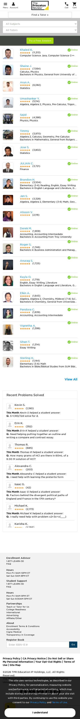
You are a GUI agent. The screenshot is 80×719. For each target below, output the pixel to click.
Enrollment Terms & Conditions (23, 626)
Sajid (23, 114)
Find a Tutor (40, 14)
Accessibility (13, 629)
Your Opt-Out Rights (48, 661)
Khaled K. (26, 49)
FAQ (8, 564)
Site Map (15, 665)
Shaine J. (26, 66)
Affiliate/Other (14, 618)
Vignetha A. (28, 325)
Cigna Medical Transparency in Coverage (20, 633)
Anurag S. (26, 260)
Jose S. (24, 147)
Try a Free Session (40, 40)
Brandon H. (27, 179)
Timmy (24, 130)
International (13, 612)
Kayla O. (25, 276)
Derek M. (26, 228)
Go (73, 644)
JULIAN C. (27, 163)
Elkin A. (25, 293)
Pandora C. (27, 309)
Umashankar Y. (30, 98)
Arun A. (25, 82)
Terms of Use (59, 702)
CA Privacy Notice (34, 658)
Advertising (12, 615)
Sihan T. (25, 341)
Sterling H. (27, 358)
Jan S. (24, 196)
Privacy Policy (38, 702)
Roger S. (25, 244)
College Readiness (16, 609)
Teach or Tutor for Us (17, 607)
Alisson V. (26, 212)
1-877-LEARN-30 (15, 561)
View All (71, 379)
